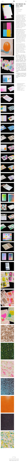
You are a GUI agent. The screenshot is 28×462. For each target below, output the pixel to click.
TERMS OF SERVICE (11, 460)
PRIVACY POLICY (17, 460)
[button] (2, 1)
